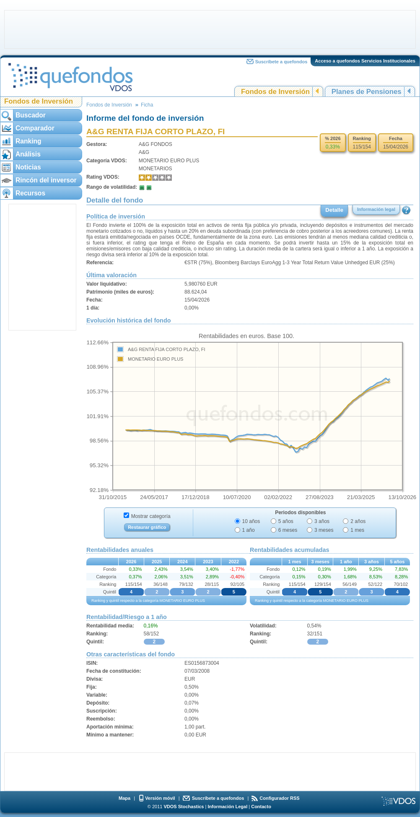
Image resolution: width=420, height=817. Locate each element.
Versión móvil (160, 798)
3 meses (323, 530)
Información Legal (227, 806)
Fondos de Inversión (275, 92)
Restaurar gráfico (147, 527)
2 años (358, 521)
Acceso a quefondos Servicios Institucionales (365, 60)
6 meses (287, 530)
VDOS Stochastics (184, 806)
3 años (321, 521)
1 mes (357, 530)
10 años (251, 521)
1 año (248, 530)
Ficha (147, 105)
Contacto (261, 806)
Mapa (124, 798)
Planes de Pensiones (367, 92)
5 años (285, 521)
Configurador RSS (279, 798)
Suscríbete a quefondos (281, 61)
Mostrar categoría (151, 516)
